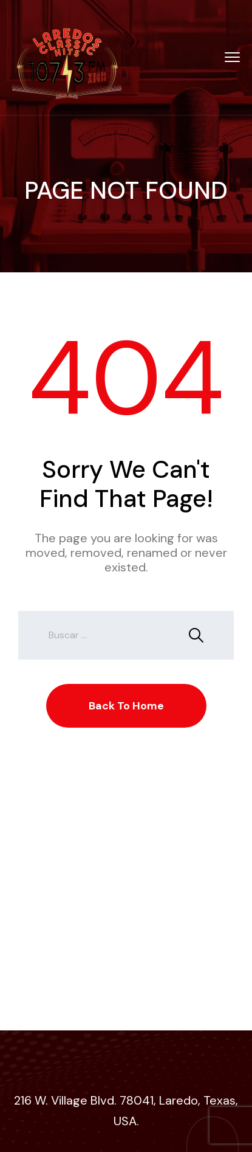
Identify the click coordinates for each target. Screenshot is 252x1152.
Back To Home (126, 705)
